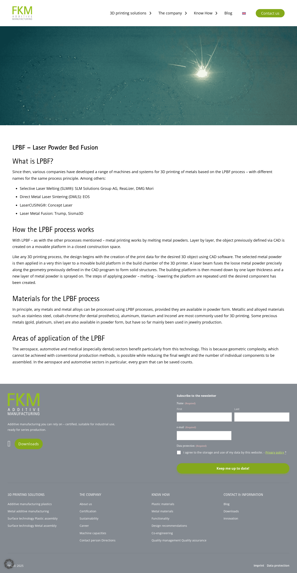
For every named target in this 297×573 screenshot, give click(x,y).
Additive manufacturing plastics (30, 504)
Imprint (259, 565)
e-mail (186, 427)
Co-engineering (162, 533)
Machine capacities (93, 533)
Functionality (160, 518)
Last (236, 409)
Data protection (278, 565)
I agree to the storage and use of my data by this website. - (234, 452)
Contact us (270, 13)
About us (86, 504)
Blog (228, 13)
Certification (88, 511)
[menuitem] (244, 13)
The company (170, 13)
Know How (203, 13)
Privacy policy (274, 452)
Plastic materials (163, 504)
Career (84, 526)
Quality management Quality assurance (179, 540)
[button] (9, 564)
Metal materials (162, 511)
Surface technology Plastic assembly (33, 518)
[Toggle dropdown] (150, 13)
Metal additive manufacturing (28, 511)
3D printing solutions (128, 13)
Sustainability (89, 518)
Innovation (231, 518)
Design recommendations (169, 526)
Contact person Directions (98, 540)
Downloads (28, 443)
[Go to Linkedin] (9, 444)
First (179, 409)
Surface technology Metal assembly (32, 526)
